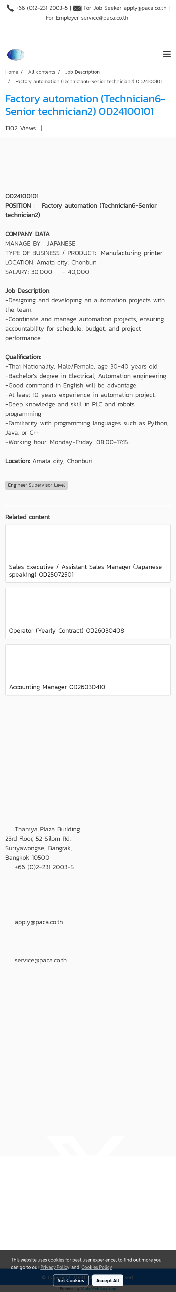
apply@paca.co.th (145, 8)
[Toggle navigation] (167, 54)
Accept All (107, 1280)
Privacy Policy (54, 1267)
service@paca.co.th (104, 17)
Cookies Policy (97, 1267)
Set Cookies (71, 1280)
